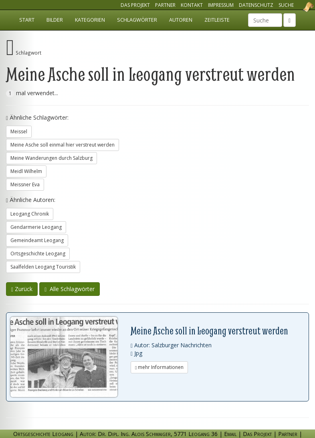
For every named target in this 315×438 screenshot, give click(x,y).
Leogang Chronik (29, 213)
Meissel (18, 131)
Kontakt (192, 5)
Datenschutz (256, 5)
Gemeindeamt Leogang (37, 240)
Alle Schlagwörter (69, 289)
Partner (165, 5)
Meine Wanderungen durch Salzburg (51, 158)
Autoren (180, 19)
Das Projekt (135, 5)
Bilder (54, 19)
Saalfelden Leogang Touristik (43, 266)
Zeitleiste (217, 19)
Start (26, 19)
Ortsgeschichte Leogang (298, 7)
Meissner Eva (25, 184)
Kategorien (90, 19)
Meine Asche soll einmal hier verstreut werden (62, 144)
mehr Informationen (159, 367)
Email (230, 434)
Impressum (221, 5)
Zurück (21, 289)
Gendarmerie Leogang (36, 227)
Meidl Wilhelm (26, 171)
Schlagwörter (137, 19)
